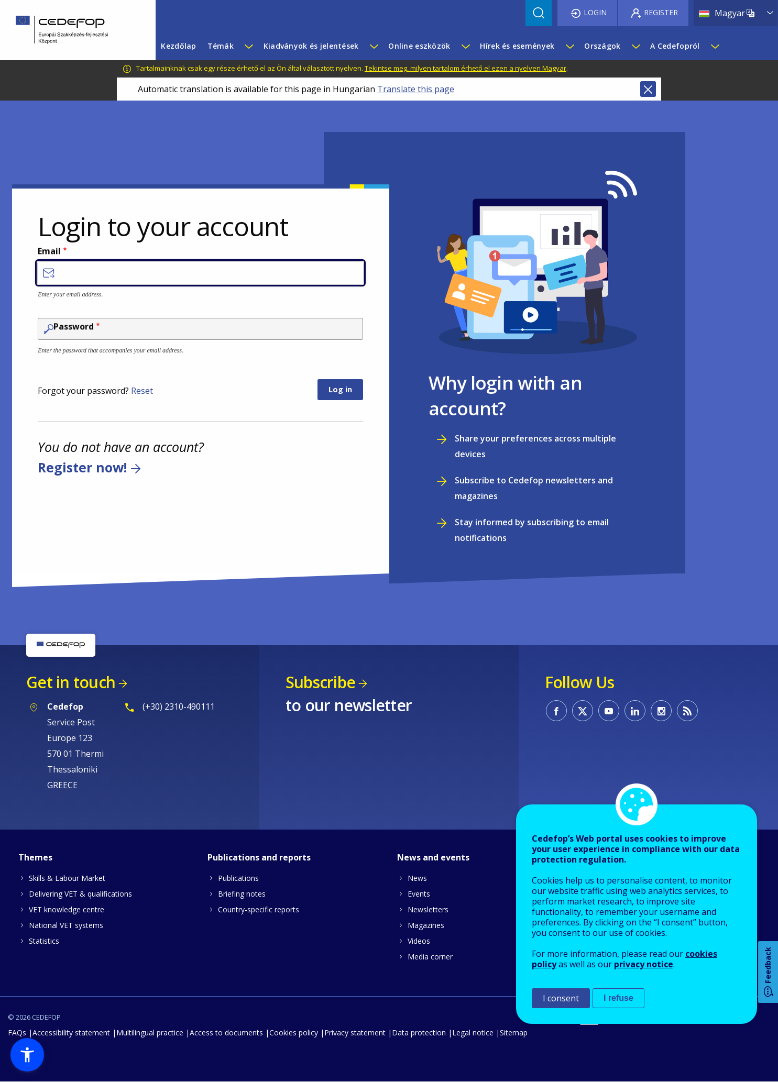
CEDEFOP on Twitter (582, 710)
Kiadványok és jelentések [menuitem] (311, 46)
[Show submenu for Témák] (248, 46)
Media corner (430, 957)
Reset (142, 390)
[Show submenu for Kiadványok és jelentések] (373, 46)
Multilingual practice (149, 1032)
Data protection (419, 1032)
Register (661, 12)
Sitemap (514, 1032)
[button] (27, 1055)
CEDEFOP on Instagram (661, 710)
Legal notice (473, 1032)
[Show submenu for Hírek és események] (569, 46)
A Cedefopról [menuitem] (674, 46)
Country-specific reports (258, 909)
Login (595, 12)
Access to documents (226, 1032)
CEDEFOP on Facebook (556, 710)
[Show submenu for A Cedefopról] (714, 46)
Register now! (82, 467)
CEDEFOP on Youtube (608, 710)
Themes (35, 857)
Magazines (426, 925)
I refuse (618, 997)
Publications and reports (259, 857)
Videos (419, 941)
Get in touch (70, 682)
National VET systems (66, 925)
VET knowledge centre (66, 909)
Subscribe (320, 682)
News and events (433, 857)
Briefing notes (242, 894)
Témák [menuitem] (220, 46)
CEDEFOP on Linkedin (634, 710)
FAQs (17, 1032)
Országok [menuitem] (602, 46)
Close (648, 89)
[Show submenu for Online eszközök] (465, 46)
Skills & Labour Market (67, 878)
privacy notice (643, 964)
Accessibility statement (71, 1032)
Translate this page (415, 89)
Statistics (44, 941)
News (417, 878)
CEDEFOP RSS (687, 710)
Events (419, 894)
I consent (561, 998)
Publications (238, 878)
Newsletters (428, 909)
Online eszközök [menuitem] (419, 46)
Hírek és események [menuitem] (517, 46)
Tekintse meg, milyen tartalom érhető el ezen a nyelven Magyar (465, 68)
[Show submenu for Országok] (635, 46)
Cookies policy (293, 1032)
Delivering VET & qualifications (80, 894)
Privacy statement (355, 1032)
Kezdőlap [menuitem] (178, 46)
